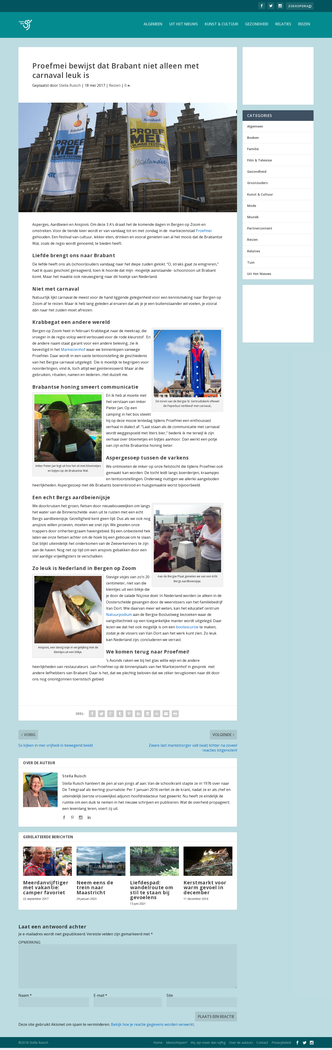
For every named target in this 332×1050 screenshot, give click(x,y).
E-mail (100, 997)
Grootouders (257, 185)
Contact (262, 1044)
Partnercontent (259, 230)
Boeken (253, 139)
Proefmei (204, 232)
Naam (25, 997)
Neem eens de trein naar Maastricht (95, 889)
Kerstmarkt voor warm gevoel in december (205, 889)
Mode (251, 207)
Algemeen (153, 26)
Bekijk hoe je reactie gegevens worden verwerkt (152, 1026)
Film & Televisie (259, 162)
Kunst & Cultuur (221, 26)
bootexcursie (187, 629)
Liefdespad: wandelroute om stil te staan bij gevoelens (151, 892)
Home (158, 1044)
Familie (253, 151)
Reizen (304, 26)
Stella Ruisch (70, 87)
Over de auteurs (241, 1044)
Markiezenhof (73, 351)
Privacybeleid (281, 1044)
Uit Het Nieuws (183, 26)
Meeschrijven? (176, 1044)
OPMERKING (29, 944)
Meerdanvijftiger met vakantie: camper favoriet (45, 889)
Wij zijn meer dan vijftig (208, 1044)
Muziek (253, 219)
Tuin (251, 264)
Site (169, 997)
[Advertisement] (278, 78)
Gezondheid (256, 26)
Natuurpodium (119, 616)
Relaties (283, 26)
